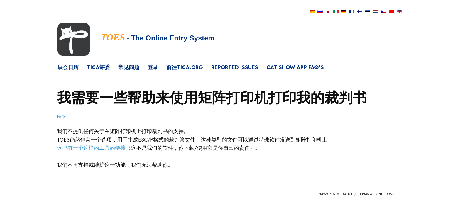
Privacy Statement (335, 194)
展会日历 (68, 67)
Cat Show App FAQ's (295, 67)
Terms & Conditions (376, 194)
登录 (153, 67)
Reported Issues (234, 67)
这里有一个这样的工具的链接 (91, 148)
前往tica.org (184, 67)
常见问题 (128, 67)
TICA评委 (98, 67)
